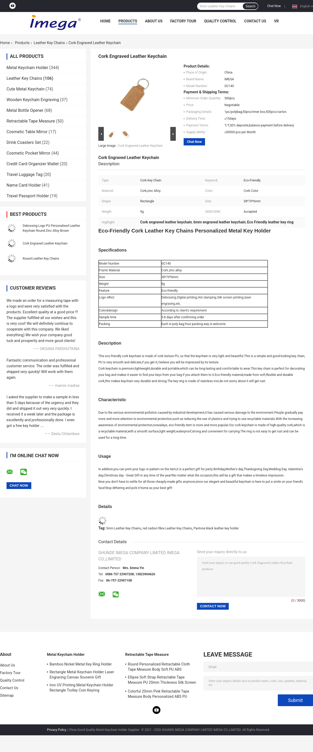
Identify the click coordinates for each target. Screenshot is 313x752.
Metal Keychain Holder (27, 67)
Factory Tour (183, 21)
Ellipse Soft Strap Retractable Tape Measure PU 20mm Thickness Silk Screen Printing (162, 680)
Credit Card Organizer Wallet (33, 163)
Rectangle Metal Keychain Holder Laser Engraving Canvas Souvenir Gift (82, 674)
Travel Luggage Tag (25, 174)
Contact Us (255, 21)
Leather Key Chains (49, 43)
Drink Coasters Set (24, 142)
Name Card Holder (24, 185)
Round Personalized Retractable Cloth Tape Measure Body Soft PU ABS (159, 666)
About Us (153, 21)
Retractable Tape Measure (31, 121)
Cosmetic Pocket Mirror (28, 153)
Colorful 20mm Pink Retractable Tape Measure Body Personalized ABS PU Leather (158, 694)
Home (105, 21)
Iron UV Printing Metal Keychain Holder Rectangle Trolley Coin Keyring (81, 687)
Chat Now (274, 6)
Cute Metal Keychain (25, 89)
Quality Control (220, 21)
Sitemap (7, 695)
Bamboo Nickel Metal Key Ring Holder (81, 664)
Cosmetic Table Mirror (27, 131)
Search (250, 6)
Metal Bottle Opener (25, 110)
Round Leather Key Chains (41, 258)
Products (127, 21)
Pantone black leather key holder (216, 528)
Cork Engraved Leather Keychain (45, 243)
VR (276, 21)
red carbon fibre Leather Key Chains (167, 528)
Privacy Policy (56, 730)
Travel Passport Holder (28, 195)
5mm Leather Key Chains (123, 528)
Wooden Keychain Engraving (33, 99)
